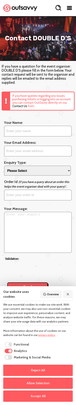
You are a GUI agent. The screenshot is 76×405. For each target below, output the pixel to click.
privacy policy (46, 335)
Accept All (38, 396)
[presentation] (36, 269)
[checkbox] (16, 344)
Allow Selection (38, 383)
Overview (51, 294)
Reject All (38, 370)
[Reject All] (68, 294)
